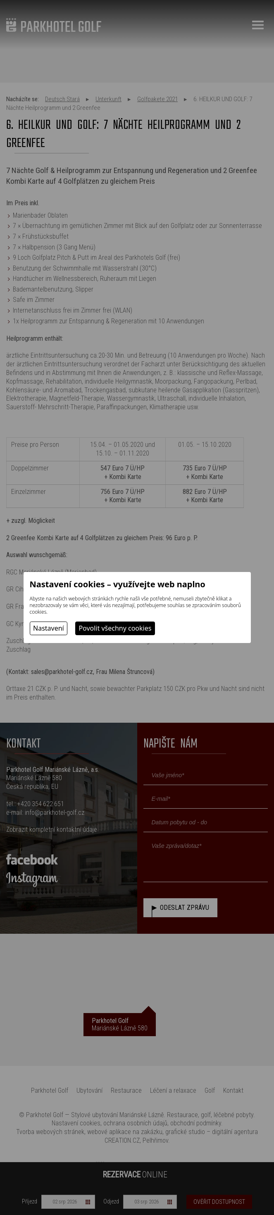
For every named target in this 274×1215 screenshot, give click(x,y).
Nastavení (48, 628)
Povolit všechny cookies (115, 628)
